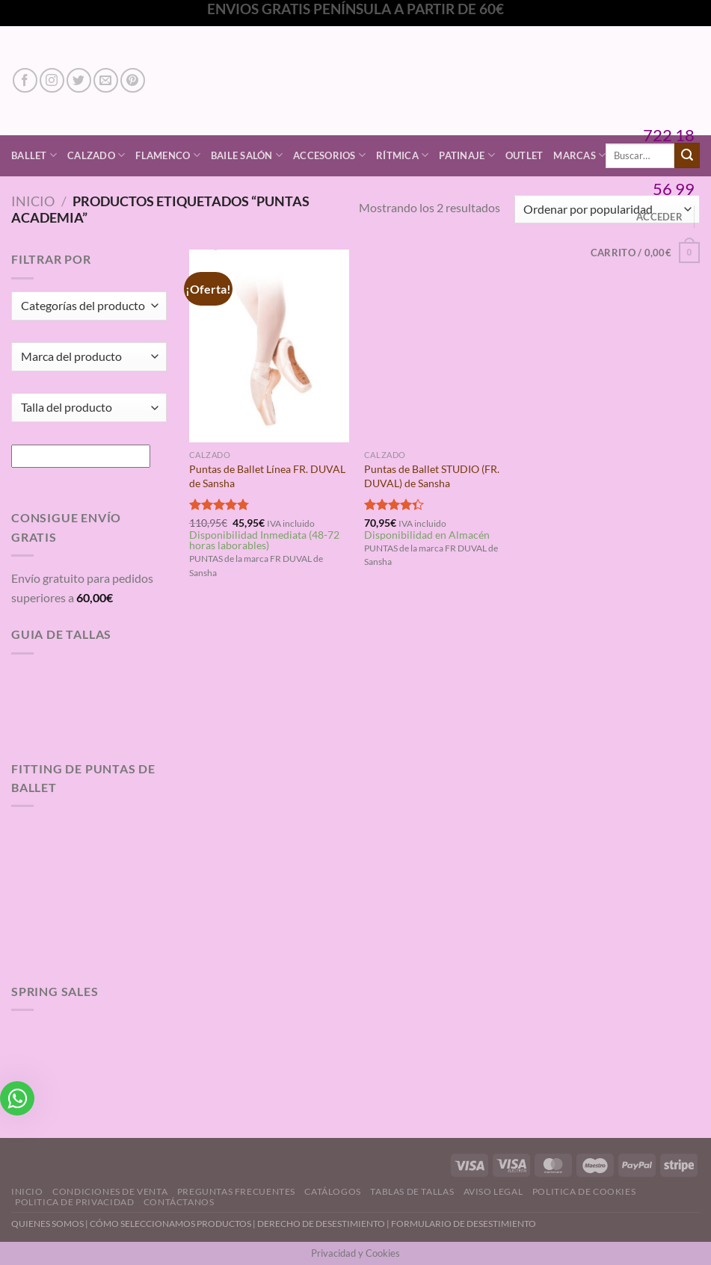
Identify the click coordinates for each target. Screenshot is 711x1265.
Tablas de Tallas (412, 1191)
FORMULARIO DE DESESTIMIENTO (463, 1223)
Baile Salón (247, 155)
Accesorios (329, 155)
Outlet (524, 155)
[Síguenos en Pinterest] (132, 80)
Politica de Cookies (584, 1191)
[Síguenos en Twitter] (79, 80)
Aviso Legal (493, 1191)
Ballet (34, 155)
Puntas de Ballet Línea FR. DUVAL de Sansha (267, 476)
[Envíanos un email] (105, 80)
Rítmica (402, 155)
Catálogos (332, 1191)
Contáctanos (179, 1201)
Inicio (33, 201)
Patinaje (467, 155)
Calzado (96, 155)
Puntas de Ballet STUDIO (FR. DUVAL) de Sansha (431, 476)
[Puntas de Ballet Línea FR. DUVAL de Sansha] (269, 346)
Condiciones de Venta (109, 1191)
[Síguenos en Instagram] (52, 80)
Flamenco (167, 155)
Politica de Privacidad (74, 1201)
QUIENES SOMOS (47, 1223)
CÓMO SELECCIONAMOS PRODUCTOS (170, 1223)
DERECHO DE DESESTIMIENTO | (324, 1223)
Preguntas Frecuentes (236, 1191)
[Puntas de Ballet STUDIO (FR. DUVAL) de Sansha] (444, 346)
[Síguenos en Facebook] (25, 80)
